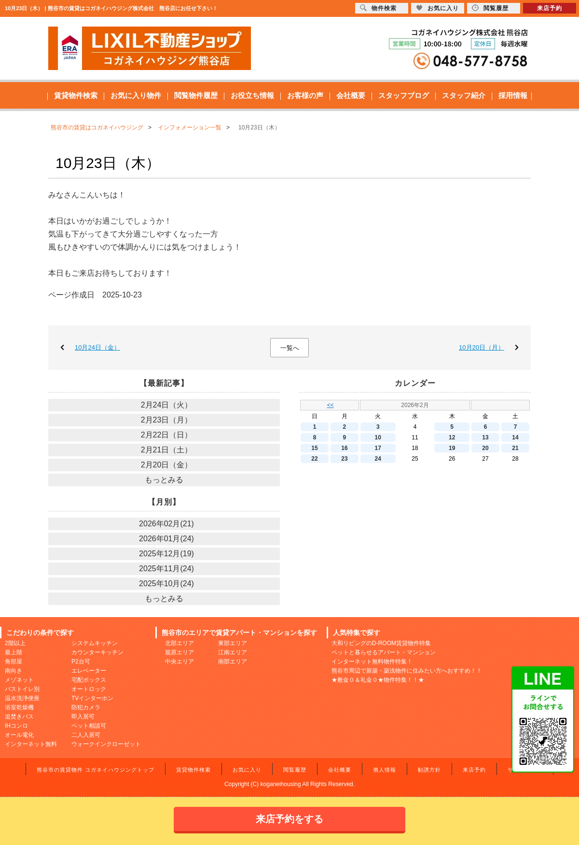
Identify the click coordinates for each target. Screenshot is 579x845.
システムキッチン (94, 643)
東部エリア (232, 643)
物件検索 (378, 8)
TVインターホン (92, 698)
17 (378, 448)
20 (485, 448)
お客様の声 (305, 95)
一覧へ (289, 348)
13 (485, 437)
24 (378, 458)
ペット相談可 (88, 725)
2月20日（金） (167, 465)
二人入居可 (85, 735)
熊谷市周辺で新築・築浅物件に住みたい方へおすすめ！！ (406, 670)
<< (330, 405)
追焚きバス (19, 716)
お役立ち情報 (252, 95)
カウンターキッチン (97, 652)
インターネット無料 (31, 744)
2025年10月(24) (166, 583)
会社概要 (350, 95)
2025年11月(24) (166, 568)
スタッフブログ (403, 95)
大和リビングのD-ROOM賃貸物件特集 (381, 643)
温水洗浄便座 (22, 698)
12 (452, 437)
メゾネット (19, 679)
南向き (13, 670)
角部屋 (13, 661)
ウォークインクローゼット (106, 744)
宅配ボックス (88, 679)
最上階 (13, 652)
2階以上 (15, 643)
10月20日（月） (481, 347)
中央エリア (179, 661)
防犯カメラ (85, 707)
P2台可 (80, 661)
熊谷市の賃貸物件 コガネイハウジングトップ (95, 770)
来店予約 (474, 770)
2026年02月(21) (166, 524)
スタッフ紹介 (463, 95)
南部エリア (232, 661)
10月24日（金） (97, 347)
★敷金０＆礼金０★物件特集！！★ (377, 679)
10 (378, 437)
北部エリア (179, 643)
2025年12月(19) (166, 553)
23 (344, 458)
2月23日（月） (167, 420)
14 (515, 437)
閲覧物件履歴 (196, 95)
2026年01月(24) (166, 539)
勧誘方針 (429, 770)
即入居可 (83, 716)
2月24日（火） (167, 405)
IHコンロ (16, 725)
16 (344, 448)
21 (515, 448)
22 (314, 458)
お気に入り (247, 770)
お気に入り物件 (135, 95)
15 (314, 448)
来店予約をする (289, 819)
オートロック (88, 689)
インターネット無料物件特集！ (372, 661)
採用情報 (512, 95)
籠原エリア (179, 652)
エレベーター (88, 670)
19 (452, 448)
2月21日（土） (167, 450)
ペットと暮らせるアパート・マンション (383, 652)
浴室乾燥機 (19, 707)
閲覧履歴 (294, 770)
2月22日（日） (167, 435)
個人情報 (384, 770)
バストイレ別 (22, 689)
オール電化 (19, 735)
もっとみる (164, 480)
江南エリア (232, 652)
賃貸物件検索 (75, 95)
